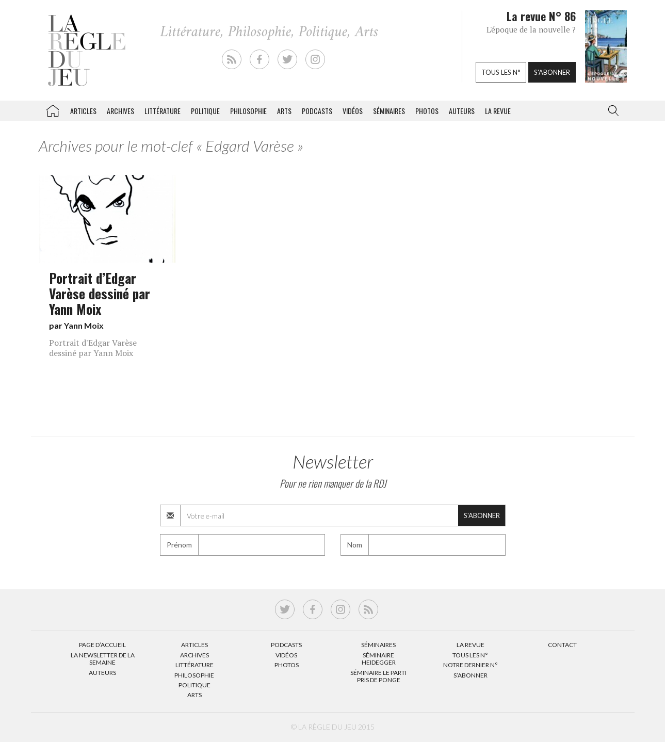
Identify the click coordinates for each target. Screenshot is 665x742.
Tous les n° (501, 72)
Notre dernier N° (470, 665)
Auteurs (462, 110)
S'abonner (552, 72)
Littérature (162, 110)
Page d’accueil (102, 645)
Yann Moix (84, 325)
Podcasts (317, 110)
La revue (498, 110)
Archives (120, 110)
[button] (611, 111)
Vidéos (353, 110)
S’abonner (470, 675)
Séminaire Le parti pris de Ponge (378, 676)
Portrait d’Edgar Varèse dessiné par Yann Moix (99, 293)
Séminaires (389, 110)
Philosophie (248, 110)
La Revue (470, 645)
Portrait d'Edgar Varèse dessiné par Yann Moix (93, 348)
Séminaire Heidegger (379, 658)
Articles (83, 110)
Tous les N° (470, 655)
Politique (205, 110)
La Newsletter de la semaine (103, 658)
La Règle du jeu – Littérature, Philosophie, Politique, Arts (52, 109)
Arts (284, 110)
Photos (427, 110)
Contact (562, 645)
